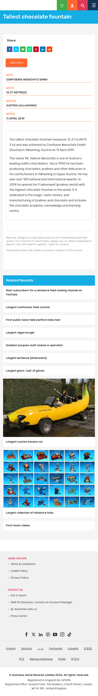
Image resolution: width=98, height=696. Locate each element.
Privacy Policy (20, 577)
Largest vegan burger (20, 332)
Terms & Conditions (23, 564)
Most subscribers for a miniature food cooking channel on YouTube (44, 292)
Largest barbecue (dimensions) (26, 358)
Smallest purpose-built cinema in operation (34, 345)
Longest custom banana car (24, 441)
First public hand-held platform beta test (33, 320)
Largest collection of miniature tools (30, 512)
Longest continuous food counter (28, 307)
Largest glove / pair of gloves (25, 370)
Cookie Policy (19, 571)
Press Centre (19, 616)
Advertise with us (25, 609)
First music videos (18, 525)
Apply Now (16, 62)
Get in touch (18, 595)
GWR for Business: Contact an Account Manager (41, 602)
